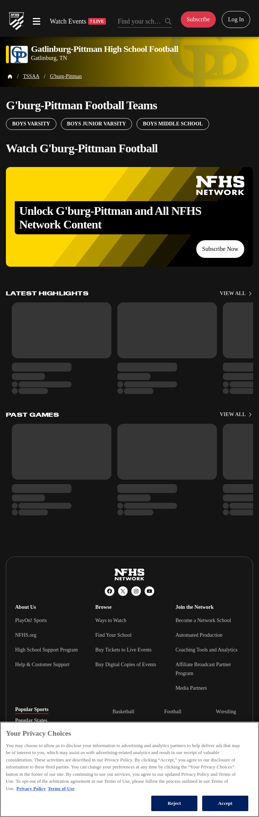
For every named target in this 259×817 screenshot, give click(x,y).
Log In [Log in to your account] (236, 19)
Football (173, 711)
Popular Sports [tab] (31, 709)
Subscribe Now (220, 249)
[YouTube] (149, 591)
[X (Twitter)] (123, 591)
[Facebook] (109, 591)
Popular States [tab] (31, 720)
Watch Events (78, 21)
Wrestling (226, 711)
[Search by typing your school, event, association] (145, 22)
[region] (129, 769)
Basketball (123, 711)
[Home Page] (10, 76)
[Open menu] (36, 21)
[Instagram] (136, 591)
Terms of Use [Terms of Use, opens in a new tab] (61, 788)
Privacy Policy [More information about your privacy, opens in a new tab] (31, 788)
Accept (225, 803)
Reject (174, 803)
